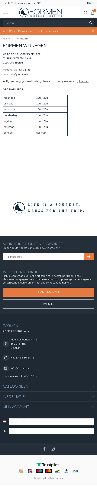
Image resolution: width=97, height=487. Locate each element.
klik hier (84, 81)
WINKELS (48, 304)
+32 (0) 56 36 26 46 (22, 357)
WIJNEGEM (21, 38)
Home (6, 38)
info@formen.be (20, 74)
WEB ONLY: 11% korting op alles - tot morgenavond (31, 31)
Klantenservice (48, 292)
